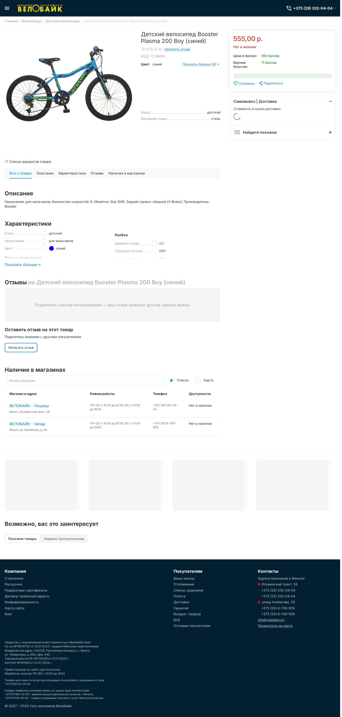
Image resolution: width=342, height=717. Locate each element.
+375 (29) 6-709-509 (278, 608)
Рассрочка (13, 584)
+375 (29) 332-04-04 (278, 590)
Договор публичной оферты (27, 596)
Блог (8, 614)
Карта (204, 380)
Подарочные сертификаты (26, 590)
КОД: (145, 56)
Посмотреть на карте (275, 626)
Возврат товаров (187, 614)
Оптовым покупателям (192, 626)
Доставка (181, 602)
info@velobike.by (271, 620)
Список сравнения (188, 590)
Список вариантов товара (30, 161)
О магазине (14, 578)
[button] (270, 83)
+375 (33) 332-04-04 (278, 596)
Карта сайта (14, 608)
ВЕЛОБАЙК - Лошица (29, 405)
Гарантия (181, 608)
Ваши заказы (184, 578)
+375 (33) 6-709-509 (278, 614)
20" (162, 243)
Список (179, 380)
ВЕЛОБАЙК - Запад (27, 423)
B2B (177, 620)
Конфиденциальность (22, 602)
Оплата (179, 596)
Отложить (244, 83)
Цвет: (145, 64)
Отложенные (184, 584)
